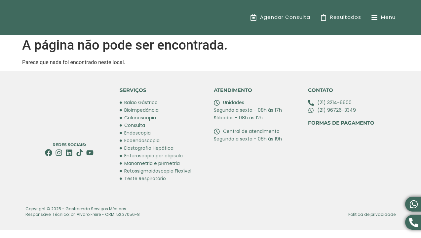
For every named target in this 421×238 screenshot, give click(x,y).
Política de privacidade (372, 214)
